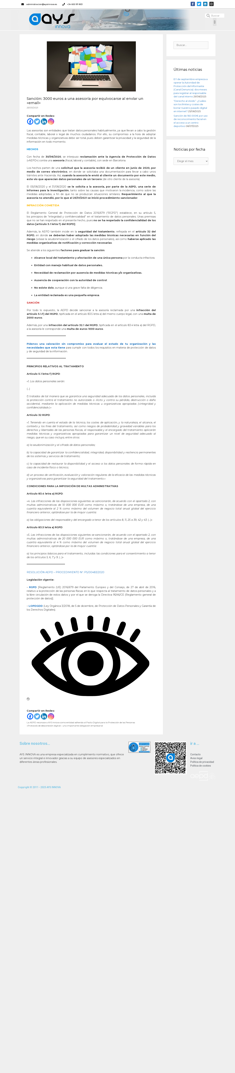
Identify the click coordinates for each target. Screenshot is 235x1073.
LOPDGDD (36, 606)
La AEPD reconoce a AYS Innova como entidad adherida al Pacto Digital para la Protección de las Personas (81, 722)
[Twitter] (37, 121)
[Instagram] (51, 121)
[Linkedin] (44, 121)
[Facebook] (30, 121)
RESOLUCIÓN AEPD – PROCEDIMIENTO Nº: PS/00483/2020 (65, 572)
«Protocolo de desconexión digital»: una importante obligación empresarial (65, 725)
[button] (214, 22)
